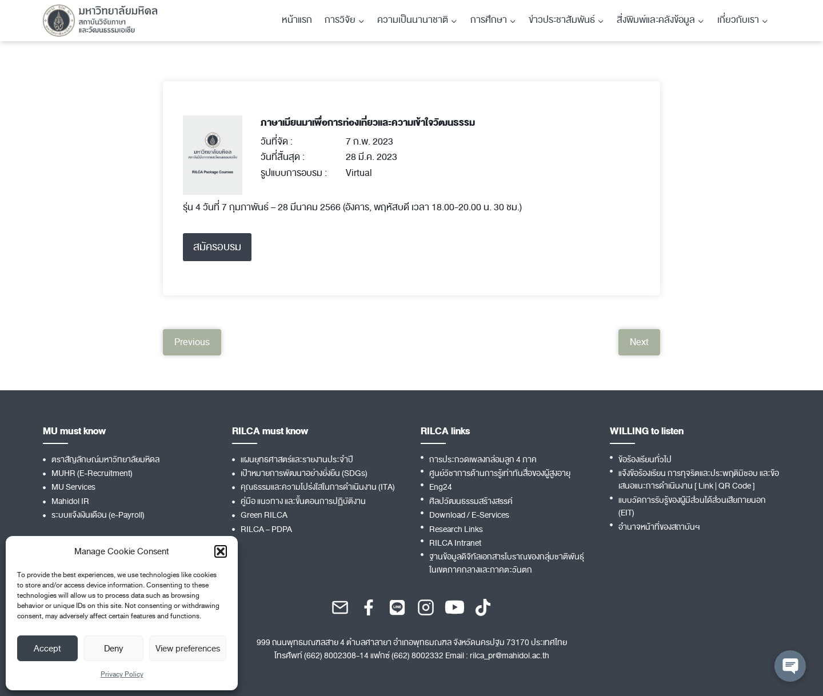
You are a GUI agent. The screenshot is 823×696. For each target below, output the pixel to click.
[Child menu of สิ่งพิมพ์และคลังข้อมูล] (660, 20)
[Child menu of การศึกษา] (493, 20)
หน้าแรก (297, 20)
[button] (220, 551)
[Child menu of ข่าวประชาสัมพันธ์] (566, 20)
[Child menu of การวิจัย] (344, 20)
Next (639, 342)
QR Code (734, 486)
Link (705, 486)
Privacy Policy (122, 674)
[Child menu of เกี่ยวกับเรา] (742, 20)
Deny (113, 648)
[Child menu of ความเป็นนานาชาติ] (417, 20)
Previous (192, 342)
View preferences (187, 648)
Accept (47, 648)
